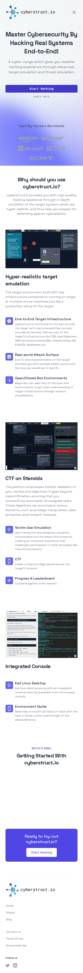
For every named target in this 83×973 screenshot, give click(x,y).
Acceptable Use (16, 945)
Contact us (13, 932)
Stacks (10, 912)
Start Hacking (41, 852)
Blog (9, 919)
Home (10, 905)
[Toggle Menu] (74, 12)
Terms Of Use (14, 938)
